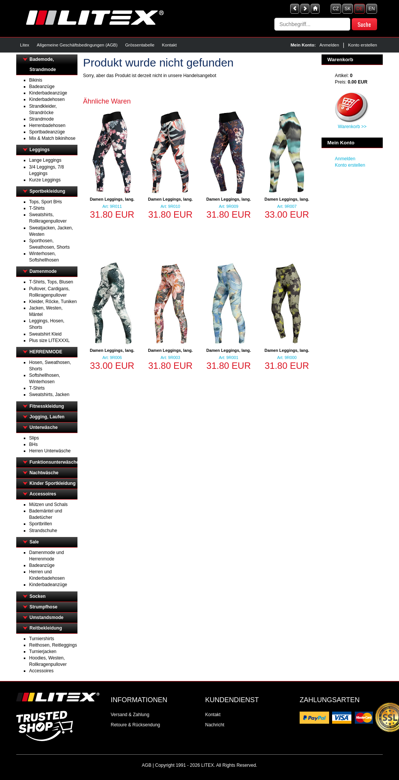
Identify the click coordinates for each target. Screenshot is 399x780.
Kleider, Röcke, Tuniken (53, 301)
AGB (146, 765)
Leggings (39, 149)
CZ (336, 8)
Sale (34, 542)
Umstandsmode (46, 617)
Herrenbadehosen (47, 125)
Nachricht (214, 724)
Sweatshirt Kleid (45, 334)
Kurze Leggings (44, 180)
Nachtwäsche (44, 472)
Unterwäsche (43, 427)
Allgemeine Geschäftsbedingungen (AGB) (77, 45)
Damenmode (43, 271)
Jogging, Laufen (47, 416)
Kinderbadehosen (47, 99)
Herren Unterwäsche (50, 450)
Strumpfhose (43, 607)
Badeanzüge (41, 86)
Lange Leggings (45, 160)
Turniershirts (41, 638)
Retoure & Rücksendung (135, 724)
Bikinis (35, 80)
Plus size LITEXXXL (49, 340)
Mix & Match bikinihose (52, 138)
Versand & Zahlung (130, 714)
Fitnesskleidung (46, 406)
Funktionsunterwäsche (53, 462)
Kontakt (169, 45)
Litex (24, 45)
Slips (34, 438)
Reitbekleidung (45, 628)
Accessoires (42, 494)
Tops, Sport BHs (45, 201)
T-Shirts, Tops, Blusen (51, 282)
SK (348, 8)
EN (371, 8)
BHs (33, 444)
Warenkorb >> (352, 126)
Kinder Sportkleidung (52, 483)
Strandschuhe (43, 530)
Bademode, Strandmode (42, 64)
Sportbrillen (40, 523)
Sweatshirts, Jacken (49, 394)
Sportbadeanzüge (47, 132)
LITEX (207, 765)
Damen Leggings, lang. (112, 199)
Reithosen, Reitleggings (53, 645)
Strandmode (41, 119)
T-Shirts (37, 208)
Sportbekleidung (47, 191)
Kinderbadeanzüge (48, 93)
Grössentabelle (139, 45)
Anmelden (329, 45)
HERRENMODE (45, 351)
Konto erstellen (362, 45)
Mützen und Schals (48, 504)
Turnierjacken (42, 651)
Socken (37, 596)
